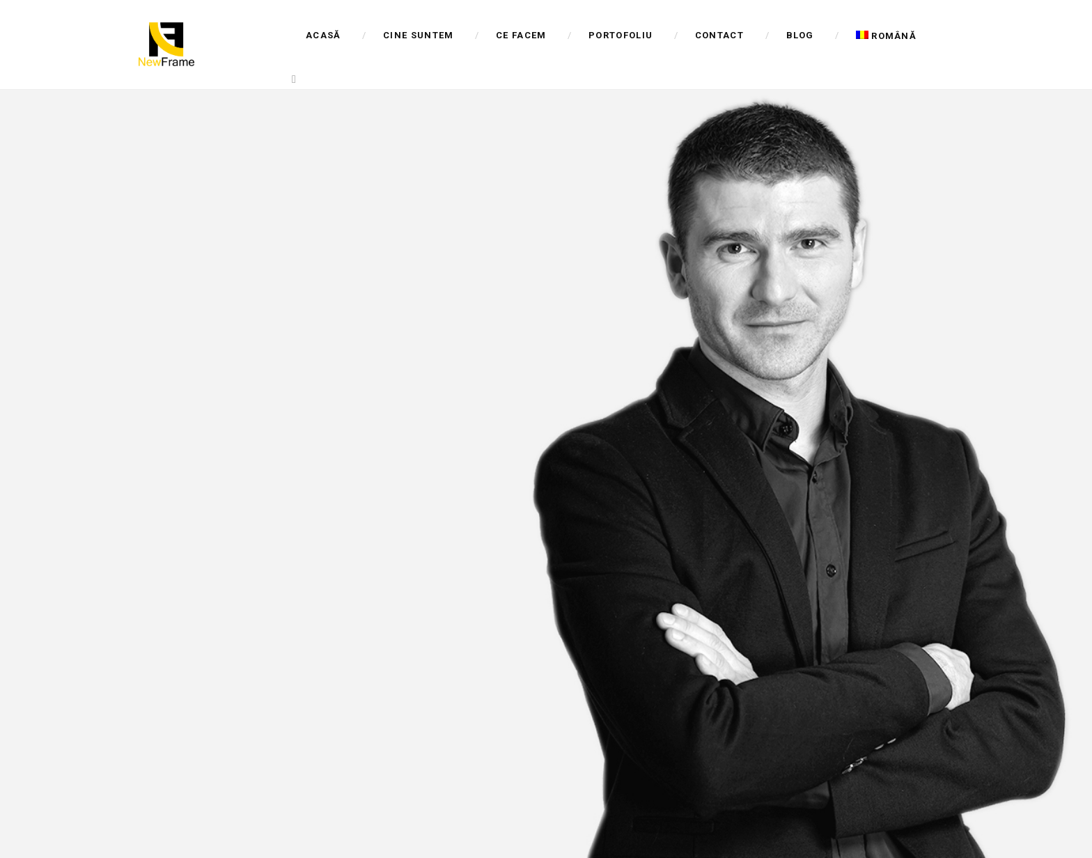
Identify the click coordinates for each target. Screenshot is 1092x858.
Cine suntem (418, 35)
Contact (719, 35)
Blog (800, 35)
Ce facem (521, 35)
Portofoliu (620, 35)
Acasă (323, 35)
